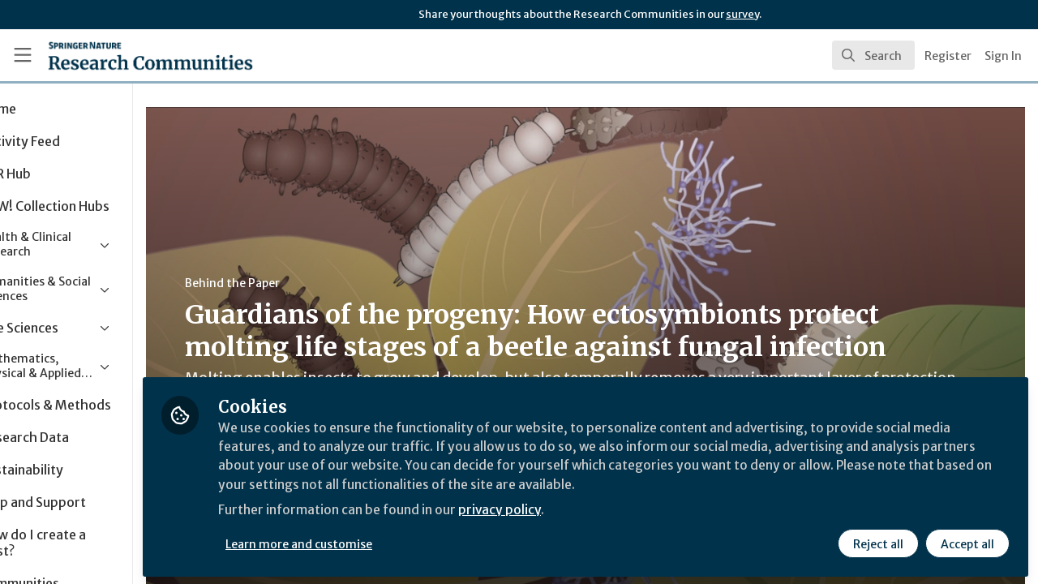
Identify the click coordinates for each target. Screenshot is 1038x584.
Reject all (877, 541)
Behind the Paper (307, 283)
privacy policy (578, 509)
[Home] (126, 55)
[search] (873, 55)
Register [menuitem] (948, 56)
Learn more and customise (374, 541)
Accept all (966, 541)
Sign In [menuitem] (1003, 56)
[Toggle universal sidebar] (22, 55)
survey (742, 14)
